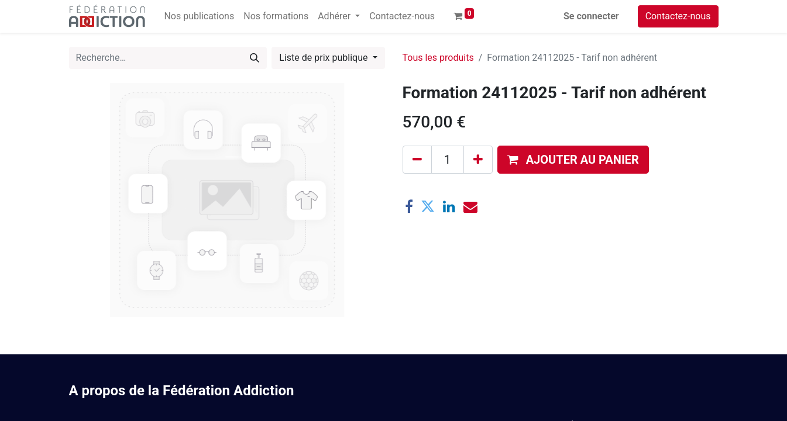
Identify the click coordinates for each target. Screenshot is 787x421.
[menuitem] (199, 16)
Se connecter (591, 16)
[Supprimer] (417, 160)
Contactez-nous (678, 16)
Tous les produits (438, 57)
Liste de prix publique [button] (324, 57)
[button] (573, 160)
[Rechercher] (254, 58)
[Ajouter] (478, 160)
